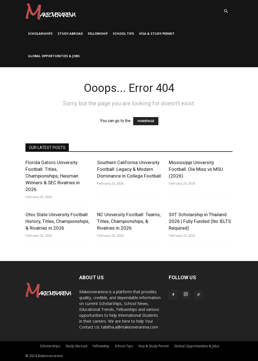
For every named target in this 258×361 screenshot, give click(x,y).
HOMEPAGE (145, 121)
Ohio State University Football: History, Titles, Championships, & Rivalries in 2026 (57, 221)
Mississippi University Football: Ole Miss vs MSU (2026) (196, 169)
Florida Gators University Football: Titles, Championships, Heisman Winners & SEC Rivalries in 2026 (52, 176)
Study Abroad (70, 33)
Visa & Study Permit (157, 33)
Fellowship (98, 33)
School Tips (123, 33)
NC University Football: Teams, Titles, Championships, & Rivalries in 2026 (129, 221)
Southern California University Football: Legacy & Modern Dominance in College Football (129, 169)
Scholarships (40, 33)
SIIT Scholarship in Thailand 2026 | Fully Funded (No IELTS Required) (200, 221)
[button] (226, 11)
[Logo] (50, 11)
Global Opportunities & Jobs (54, 56)
